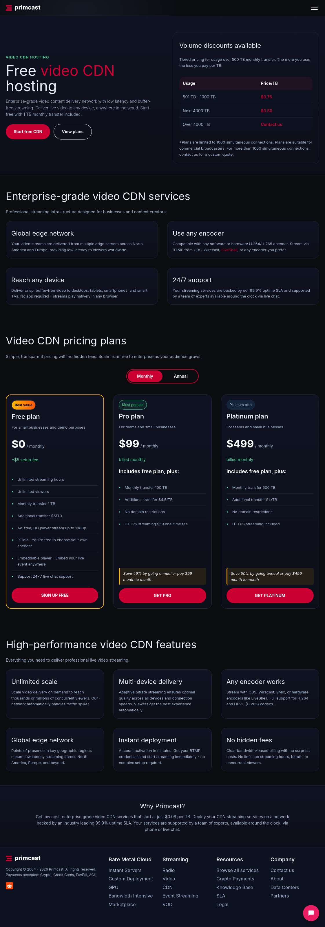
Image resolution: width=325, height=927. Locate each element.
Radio (168, 870)
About (277, 879)
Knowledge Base (234, 887)
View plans (73, 131)
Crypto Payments (235, 879)
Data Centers (285, 887)
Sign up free (55, 595)
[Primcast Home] (23, 8)
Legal (222, 904)
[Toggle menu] (314, 8)
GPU (113, 887)
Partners (280, 896)
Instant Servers (125, 870)
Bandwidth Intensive (131, 896)
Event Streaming (180, 896)
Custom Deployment (131, 879)
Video (168, 879)
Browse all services (237, 870)
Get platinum (270, 595)
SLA (220, 896)
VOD (167, 904)
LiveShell (230, 249)
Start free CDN (28, 131)
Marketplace (122, 904)
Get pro (162, 595)
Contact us (282, 870)
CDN (167, 887)
